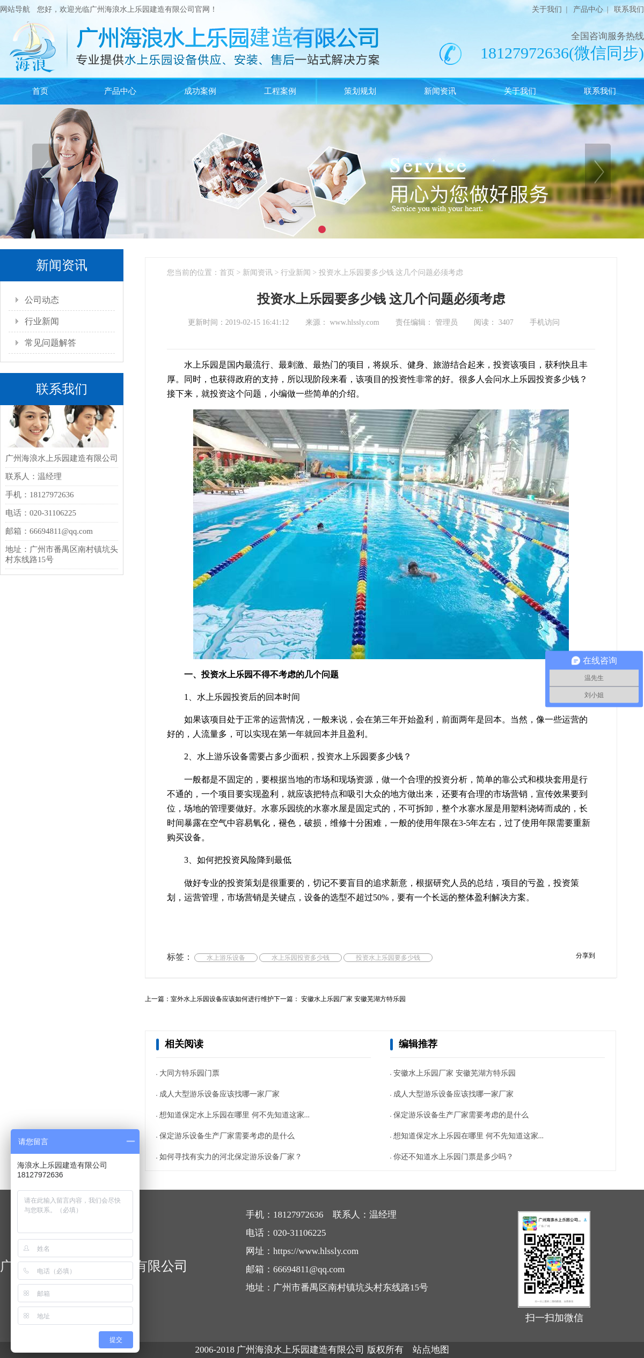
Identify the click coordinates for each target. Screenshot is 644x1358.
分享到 (585, 955)
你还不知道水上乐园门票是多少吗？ (453, 1157)
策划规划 (360, 91)
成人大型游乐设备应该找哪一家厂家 (219, 1094)
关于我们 (547, 9)
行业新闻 (42, 321)
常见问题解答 (50, 342)
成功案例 (200, 91)
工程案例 (280, 91)
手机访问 (545, 322)
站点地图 (431, 1350)
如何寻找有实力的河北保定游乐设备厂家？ (230, 1157)
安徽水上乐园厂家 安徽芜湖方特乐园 (352, 999)
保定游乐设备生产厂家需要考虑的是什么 (227, 1136)
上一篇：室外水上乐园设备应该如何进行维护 (209, 999)
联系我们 (629, 9)
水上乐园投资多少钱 (301, 957)
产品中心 (588, 9)
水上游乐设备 (226, 957)
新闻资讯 (440, 91)
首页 (40, 91)
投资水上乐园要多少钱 (388, 957)
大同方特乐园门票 (189, 1073)
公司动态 (42, 299)
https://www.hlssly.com (315, 1251)
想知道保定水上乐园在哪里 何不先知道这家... (234, 1115)
